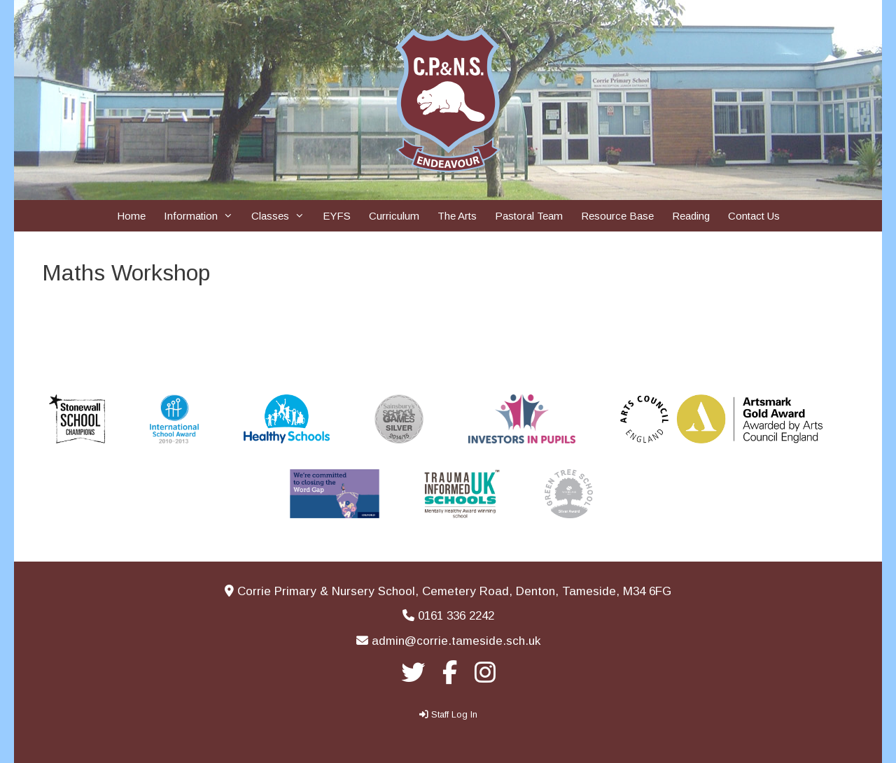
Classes (282, 215)
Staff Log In (454, 714)
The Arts (457, 216)
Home (131, 216)
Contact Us (754, 216)
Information (203, 215)
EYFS (337, 216)
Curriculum (394, 216)
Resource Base (617, 216)
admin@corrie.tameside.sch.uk (456, 641)
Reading (691, 216)
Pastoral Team (529, 216)
